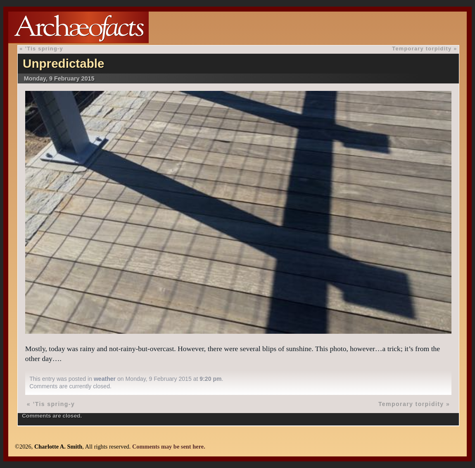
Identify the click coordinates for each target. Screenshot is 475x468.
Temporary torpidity (421, 48)
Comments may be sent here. (168, 446)
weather (105, 378)
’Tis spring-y (44, 48)
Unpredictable (63, 63)
